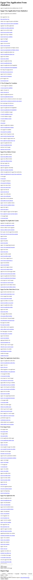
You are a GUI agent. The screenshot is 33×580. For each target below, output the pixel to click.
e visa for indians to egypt (6, 118)
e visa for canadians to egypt (7, 114)
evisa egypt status (4, 431)
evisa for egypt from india (6, 561)
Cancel (2, 578)
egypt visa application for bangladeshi (8, 109)
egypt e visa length (4, 462)
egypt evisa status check (6, 187)
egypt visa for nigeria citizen (7, 269)
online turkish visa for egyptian (7, 424)
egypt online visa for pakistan (7, 200)
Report (6, 578)
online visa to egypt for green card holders (9, 23)
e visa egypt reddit (4, 402)
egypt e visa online (4, 471)
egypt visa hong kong (5, 493)
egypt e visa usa (4, 548)
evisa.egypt (3, 123)
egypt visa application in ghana (7, 127)
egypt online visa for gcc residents (8, 384)
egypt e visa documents (5, 504)
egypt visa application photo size (7, 54)
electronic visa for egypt (6, 453)
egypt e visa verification (6, 196)
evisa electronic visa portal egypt (7, 320)
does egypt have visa (5, 19)
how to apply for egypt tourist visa (8, 140)
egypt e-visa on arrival (5, 45)
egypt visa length (4, 41)
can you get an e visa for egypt (7, 282)
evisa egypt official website (6, 316)
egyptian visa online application (7, 28)
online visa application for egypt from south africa (11, 174)
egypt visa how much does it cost (7, 294)
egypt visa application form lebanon (8, 278)
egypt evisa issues (4, 251)
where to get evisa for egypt (6, 411)
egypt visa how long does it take (7, 136)
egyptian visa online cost (6, 553)
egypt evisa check (4, 311)
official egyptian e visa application (8, 371)
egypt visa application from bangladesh (9, 67)
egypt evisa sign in (4, 209)
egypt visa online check (5, 475)
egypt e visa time (4, 444)
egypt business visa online (6, 351)
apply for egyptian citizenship (7, 169)
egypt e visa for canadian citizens (7, 205)
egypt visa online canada (6, 256)
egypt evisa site (4, 484)
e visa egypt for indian (5, 376)
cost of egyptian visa (5, 517)
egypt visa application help (6, 63)
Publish (5, 566)
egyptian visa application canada (7, 225)
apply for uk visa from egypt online (8, 273)
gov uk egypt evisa (4, 80)
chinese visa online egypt (6, 406)
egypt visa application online (7, 307)
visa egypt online (4, 436)
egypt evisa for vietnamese (6, 76)
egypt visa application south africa (8, 362)
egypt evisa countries (5, 544)
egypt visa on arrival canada (6, 32)
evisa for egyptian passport (6, 488)
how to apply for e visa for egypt (7, 415)
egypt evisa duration (5, 338)
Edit (2, 566)
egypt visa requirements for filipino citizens (10, 49)
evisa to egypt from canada (6, 298)
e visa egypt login (4, 218)
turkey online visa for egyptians (7, 329)
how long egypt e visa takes (6, 333)
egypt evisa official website (6, 161)
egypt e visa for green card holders (8, 389)
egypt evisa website (5, 58)
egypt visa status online (5, 479)
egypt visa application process (7, 96)
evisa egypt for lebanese (6, 183)
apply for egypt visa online (6, 531)
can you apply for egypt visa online (8, 449)
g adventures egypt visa (5, 420)
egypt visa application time (6, 145)
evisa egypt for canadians (6, 131)
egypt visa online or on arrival (7, 302)
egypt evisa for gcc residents (6, 36)
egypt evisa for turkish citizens (7, 509)
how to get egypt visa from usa (7, 105)
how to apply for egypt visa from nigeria (9, 213)
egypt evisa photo (4, 242)
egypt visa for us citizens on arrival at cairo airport (11, 101)
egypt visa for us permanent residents (8, 457)
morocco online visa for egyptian (7, 229)
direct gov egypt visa (5, 165)
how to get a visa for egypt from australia (9, 234)
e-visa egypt (3, 178)
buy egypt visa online (5, 324)
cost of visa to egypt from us (6, 260)
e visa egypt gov (4, 466)
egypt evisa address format (6, 156)
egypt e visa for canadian (6, 522)
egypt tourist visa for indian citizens (8, 286)
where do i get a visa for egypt (7, 346)
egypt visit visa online (5, 393)
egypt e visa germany (5, 513)
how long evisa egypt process (7, 71)
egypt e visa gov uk (5, 92)
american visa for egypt (5, 149)
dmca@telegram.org (25, 577)
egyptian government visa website (8, 535)
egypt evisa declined (5, 264)
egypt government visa (5, 342)
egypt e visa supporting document (8, 247)
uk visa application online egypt (7, 440)
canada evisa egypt (4, 355)
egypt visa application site (6, 500)
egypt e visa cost (4, 367)
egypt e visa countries (5, 539)
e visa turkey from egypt (6, 557)
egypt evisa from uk (5, 191)
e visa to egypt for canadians (7, 87)
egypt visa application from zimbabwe (8, 8)
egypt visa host (4, 238)
